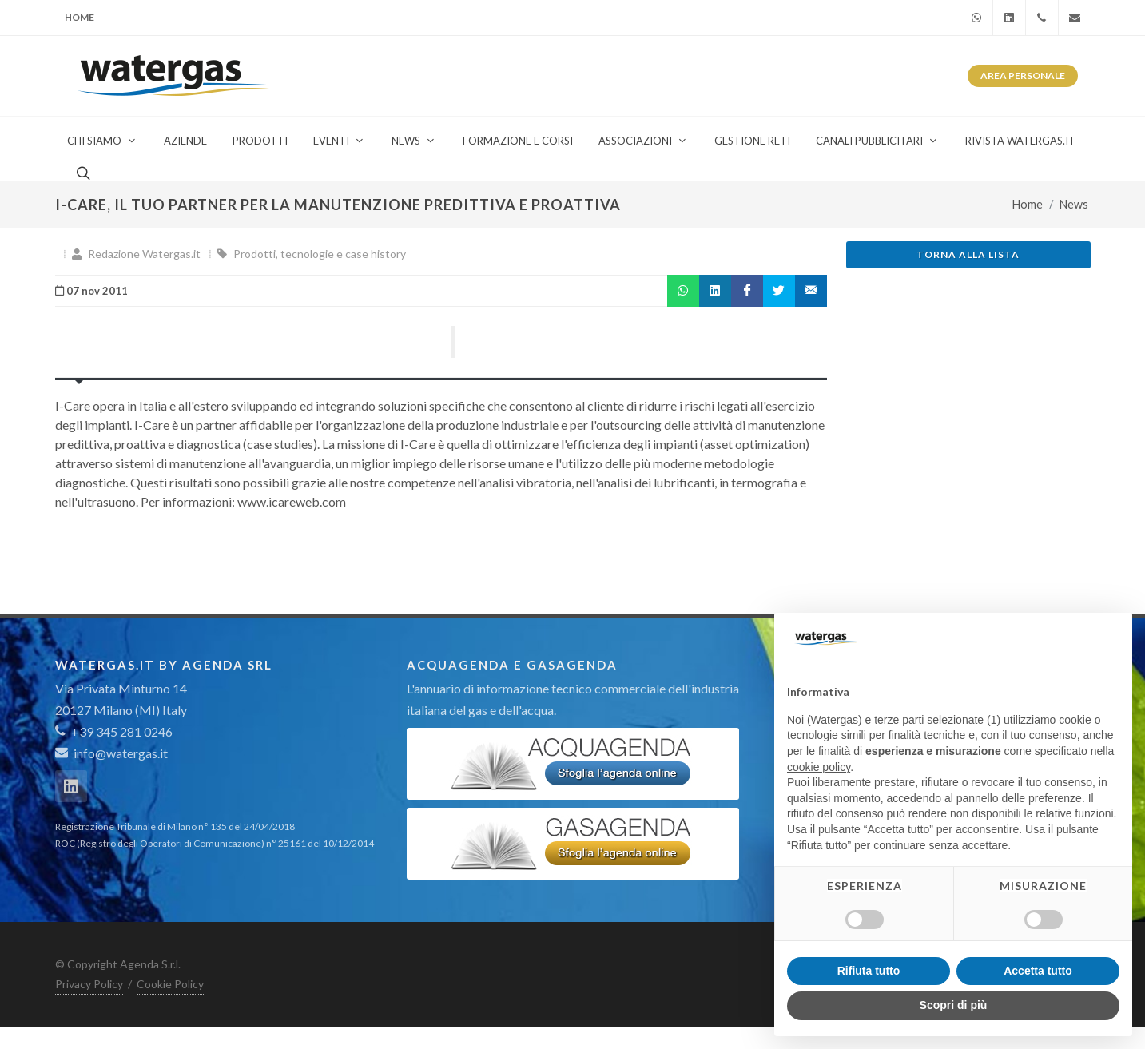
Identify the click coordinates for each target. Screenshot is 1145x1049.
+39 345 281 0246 (114, 731)
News (1074, 204)
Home (79, 17)
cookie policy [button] (818, 767)
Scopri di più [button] (954, 1005)
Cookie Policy (170, 984)
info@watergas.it (121, 753)
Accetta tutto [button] (1038, 970)
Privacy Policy (89, 984)
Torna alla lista (968, 254)
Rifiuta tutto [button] (868, 970)
